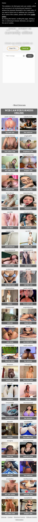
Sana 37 (9, 383)
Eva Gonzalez (28, 212)
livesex (9, 304)
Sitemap (3, 517)
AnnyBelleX (9, 479)
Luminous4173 (28, 250)
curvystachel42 (28, 441)
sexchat (9, 437)
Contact (10, 517)
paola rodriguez (10, 117)
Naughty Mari (9, 326)
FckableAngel (10, 307)
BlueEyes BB (28, 174)
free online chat (10, 151)
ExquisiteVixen (28, 307)
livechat (9, 209)
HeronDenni (10, 193)
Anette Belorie (28, 460)
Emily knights (28, 345)
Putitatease (10, 269)
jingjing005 (28, 136)
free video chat (28, 437)
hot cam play (28, 189)
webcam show (28, 456)
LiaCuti (28, 326)
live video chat (10, 170)
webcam (10, 323)
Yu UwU (28, 269)
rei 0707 (28, 231)
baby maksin (10, 498)
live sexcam (28, 361)
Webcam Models (31, 517)
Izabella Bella (28, 117)
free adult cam (28, 304)
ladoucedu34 (10, 345)
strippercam (28, 247)
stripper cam (28, 170)
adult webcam (10, 247)
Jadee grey (9, 174)
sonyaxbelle (10, 402)
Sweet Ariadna (28, 288)
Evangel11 (28, 364)
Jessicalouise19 (10, 250)
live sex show (9, 361)
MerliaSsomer (28, 479)
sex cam (10, 475)
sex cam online (10, 494)
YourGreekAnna (10, 136)
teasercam (28, 209)
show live (10, 456)
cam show (9, 342)
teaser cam (28, 323)
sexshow (28, 228)
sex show (10, 228)
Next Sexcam (19, 105)
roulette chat (10, 266)
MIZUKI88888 (28, 422)
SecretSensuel (28, 402)
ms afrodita (28, 383)
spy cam (28, 399)
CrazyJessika (10, 231)
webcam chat (28, 494)
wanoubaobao (28, 193)
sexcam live (10, 380)
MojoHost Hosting (19, 517)
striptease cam (28, 151)
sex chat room (28, 342)
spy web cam (9, 132)
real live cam (28, 285)
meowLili (10, 422)
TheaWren (10, 364)
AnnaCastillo (10, 460)
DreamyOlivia (10, 288)
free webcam (28, 132)
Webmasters (19, 519)
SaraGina (10, 441)
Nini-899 (10, 212)
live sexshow (9, 418)
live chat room (10, 285)
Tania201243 (28, 498)
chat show (28, 266)
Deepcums (9, 155)
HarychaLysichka (28, 155)
